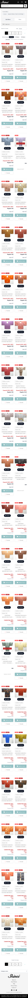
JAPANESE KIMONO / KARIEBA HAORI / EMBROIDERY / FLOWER (20, 937)
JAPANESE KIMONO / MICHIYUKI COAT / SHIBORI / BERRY (7, 295)
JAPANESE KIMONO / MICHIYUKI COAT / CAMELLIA (20, 111)
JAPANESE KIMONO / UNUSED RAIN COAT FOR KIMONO (20, 65)
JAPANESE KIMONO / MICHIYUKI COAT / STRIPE (20, 341)
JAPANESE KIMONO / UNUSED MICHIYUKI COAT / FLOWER (7, 800)
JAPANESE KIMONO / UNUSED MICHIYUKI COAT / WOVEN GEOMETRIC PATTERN (7, 341)
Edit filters (8, 19)
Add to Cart (8, 77)
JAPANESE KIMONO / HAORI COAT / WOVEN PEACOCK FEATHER (20, 478)
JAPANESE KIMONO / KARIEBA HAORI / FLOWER (7, 846)
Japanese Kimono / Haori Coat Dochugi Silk (20, 386)
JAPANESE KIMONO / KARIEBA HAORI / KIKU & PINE (20, 846)
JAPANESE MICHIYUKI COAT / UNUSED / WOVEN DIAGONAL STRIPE (20, 524)
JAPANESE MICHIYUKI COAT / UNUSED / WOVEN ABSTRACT (7, 570)
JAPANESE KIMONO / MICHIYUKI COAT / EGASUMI (20, 295)
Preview (7, 56)
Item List (7, 24)
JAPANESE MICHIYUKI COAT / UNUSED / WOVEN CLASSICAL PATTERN (21, 662)
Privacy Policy (14, 985)
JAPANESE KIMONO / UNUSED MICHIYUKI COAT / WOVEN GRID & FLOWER (7, 891)
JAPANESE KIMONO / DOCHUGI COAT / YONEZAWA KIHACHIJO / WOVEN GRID (21, 754)
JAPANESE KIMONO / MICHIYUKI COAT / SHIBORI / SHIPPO (7, 386)
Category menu (4, 971)
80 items (23, 37)
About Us (14, 979)
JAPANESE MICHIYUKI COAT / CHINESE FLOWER (7, 524)
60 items (17, 37)
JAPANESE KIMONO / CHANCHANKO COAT (20, 891)
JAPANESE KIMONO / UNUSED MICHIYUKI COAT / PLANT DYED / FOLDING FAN (20, 708)
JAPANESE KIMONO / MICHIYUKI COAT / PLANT (20, 432)
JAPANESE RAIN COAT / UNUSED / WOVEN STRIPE (7, 662)
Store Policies (14, 981)
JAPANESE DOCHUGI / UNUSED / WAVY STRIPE (20, 616)
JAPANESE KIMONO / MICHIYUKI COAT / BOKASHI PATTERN (7, 708)
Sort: (17, 28)
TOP (3, 24)
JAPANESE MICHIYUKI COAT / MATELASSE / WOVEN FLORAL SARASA (20, 570)
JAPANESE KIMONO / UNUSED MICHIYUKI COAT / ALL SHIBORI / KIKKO (20, 249)
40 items (11, 37)
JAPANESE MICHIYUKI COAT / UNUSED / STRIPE (7, 616)
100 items (8, 39)
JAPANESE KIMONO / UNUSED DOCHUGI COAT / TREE (7, 203)
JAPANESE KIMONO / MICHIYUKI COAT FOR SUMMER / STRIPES (7, 754)
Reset (20, 19)
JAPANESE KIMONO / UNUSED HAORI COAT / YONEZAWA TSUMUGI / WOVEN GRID (7, 432)
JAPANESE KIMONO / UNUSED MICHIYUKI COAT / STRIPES (7, 65)
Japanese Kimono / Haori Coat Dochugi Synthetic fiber (20, 157)
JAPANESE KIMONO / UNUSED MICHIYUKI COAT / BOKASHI (20, 203)
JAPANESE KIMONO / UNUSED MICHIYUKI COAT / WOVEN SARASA (7, 249)
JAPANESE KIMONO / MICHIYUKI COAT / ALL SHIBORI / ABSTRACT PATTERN (7, 937)
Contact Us (14, 987)
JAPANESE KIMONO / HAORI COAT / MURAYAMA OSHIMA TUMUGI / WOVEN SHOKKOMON (7, 157)
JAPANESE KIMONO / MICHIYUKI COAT (7, 478)
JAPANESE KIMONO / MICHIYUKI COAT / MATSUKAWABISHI (20, 800)
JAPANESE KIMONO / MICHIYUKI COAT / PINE (7, 111)
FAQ (14, 983)
